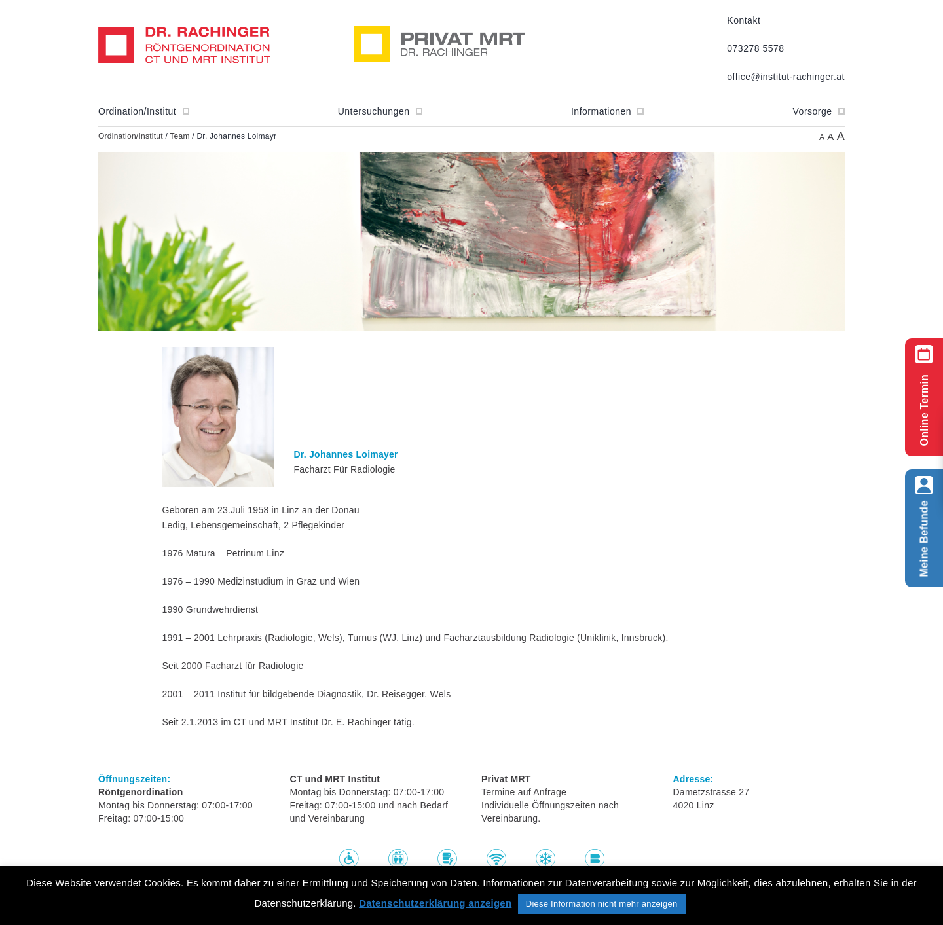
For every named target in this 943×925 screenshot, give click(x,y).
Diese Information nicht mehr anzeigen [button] (602, 904)
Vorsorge (819, 111)
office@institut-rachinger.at (786, 76)
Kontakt (743, 20)
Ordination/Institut (143, 111)
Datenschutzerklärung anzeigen (435, 903)
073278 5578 (755, 48)
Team (179, 136)
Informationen (607, 111)
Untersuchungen (380, 111)
